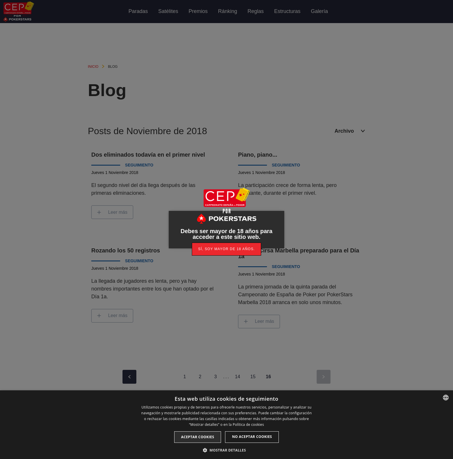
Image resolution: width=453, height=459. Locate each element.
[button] (226, 449)
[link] (226, 249)
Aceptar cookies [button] (197, 436)
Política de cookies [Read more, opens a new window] (248, 424)
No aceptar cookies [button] (252, 436)
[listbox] (446, 397)
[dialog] (226, 424)
